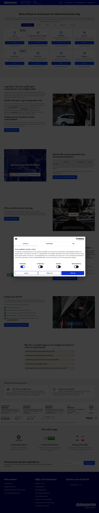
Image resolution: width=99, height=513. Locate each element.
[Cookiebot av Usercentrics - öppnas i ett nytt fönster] (77, 239)
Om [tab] (73, 243)
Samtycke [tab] (25, 243)
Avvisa (26, 273)
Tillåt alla (72, 273)
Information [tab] (49, 243)
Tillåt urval (50, 273)
